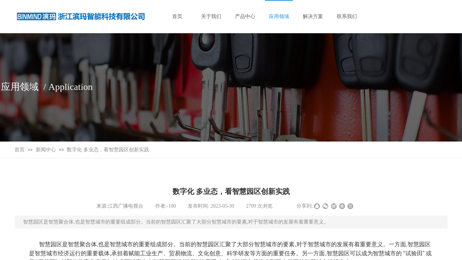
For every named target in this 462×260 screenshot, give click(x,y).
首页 (19, 149)
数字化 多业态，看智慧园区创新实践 (108, 149)
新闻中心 (46, 149)
